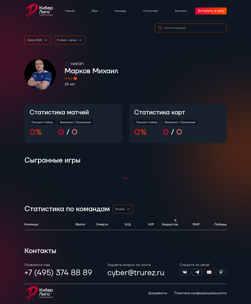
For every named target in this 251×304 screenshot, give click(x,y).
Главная (70, 11)
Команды (120, 11)
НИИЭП (77, 64)
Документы (157, 293)
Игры (95, 11)
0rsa (70, 78)
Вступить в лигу (211, 11)
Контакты (181, 11)
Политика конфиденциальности (200, 293)
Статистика (150, 11)
